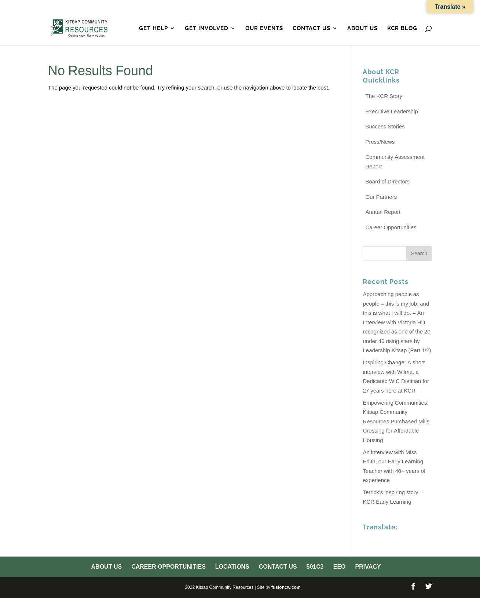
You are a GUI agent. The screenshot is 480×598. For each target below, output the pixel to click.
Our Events (264, 29)
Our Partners (381, 197)
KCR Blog (402, 29)
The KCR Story (383, 96)
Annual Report (382, 212)
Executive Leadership (391, 111)
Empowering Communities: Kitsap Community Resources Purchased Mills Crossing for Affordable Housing (396, 421)
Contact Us (345, 7)
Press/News (380, 142)
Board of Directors (387, 181)
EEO (397, 7)
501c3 (377, 7)
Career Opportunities (251, 7)
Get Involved (206, 29)
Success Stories (384, 126)
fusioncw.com (286, 587)
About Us (198, 7)
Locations (306, 7)
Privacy (420, 7)
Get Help (153, 29)
